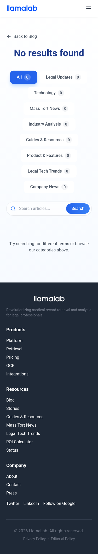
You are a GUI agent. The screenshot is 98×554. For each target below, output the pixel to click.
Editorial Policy (63, 539)
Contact (13, 484)
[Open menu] (88, 8)
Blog (10, 400)
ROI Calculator (19, 441)
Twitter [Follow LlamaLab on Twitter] (12, 503)
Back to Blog (21, 36)
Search (77, 208)
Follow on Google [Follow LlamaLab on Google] (59, 503)
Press (11, 493)
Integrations (17, 374)
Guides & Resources (24, 416)
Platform (14, 340)
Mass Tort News (21, 425)
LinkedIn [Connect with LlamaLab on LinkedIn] (31, 503)
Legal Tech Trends (23, 433)
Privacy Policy (34, 539)
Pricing (12, 357)
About (12, 476)
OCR (10, 365)
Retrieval (14, 348)
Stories (12, 408)
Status (12, 450)
